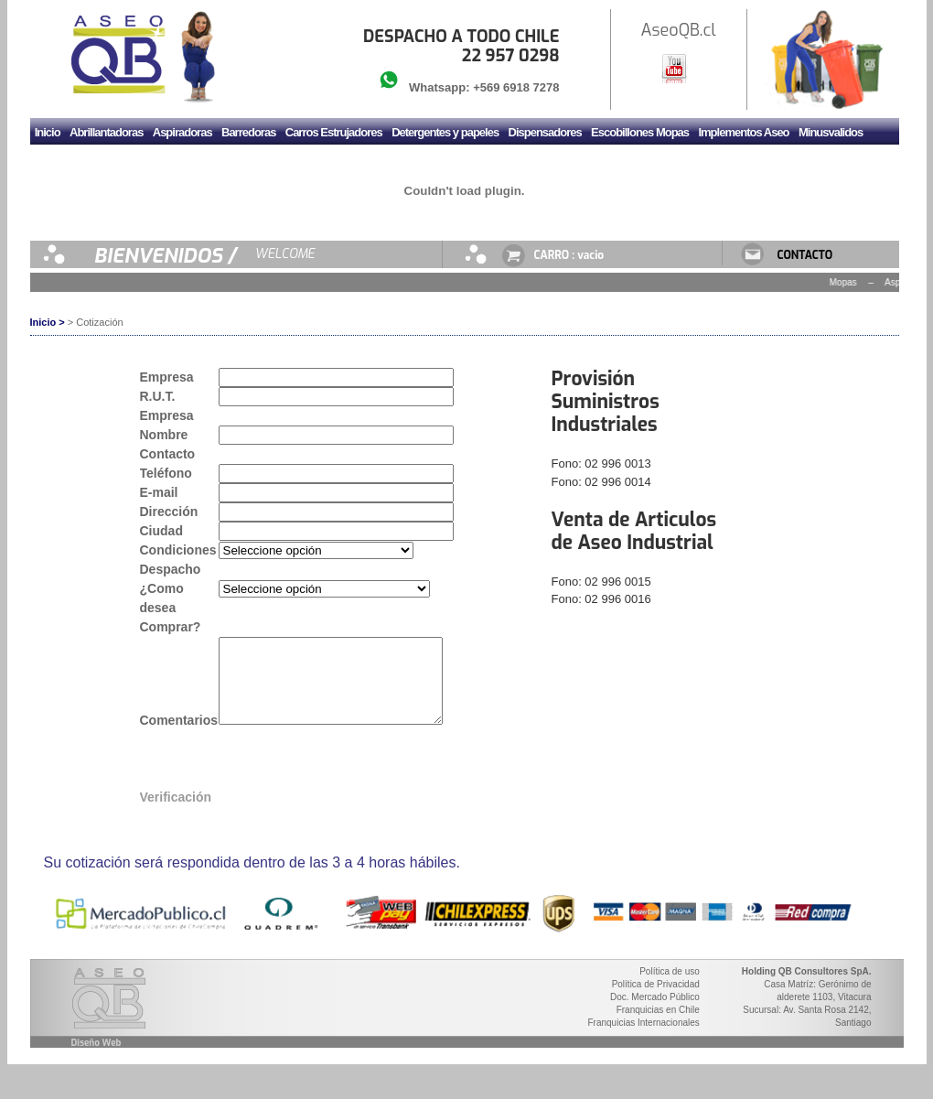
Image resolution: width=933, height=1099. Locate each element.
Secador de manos (242, 162)
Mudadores (62, 162)
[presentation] (358, 782)
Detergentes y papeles (445, 132)
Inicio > (47, 322)
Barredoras (248, 132)
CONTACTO (805, 255)
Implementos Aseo (743, 132)
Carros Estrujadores (333, 132)
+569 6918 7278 (516, 87)
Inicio (47, 132)
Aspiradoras (182, 132)
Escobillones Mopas (640, 132)
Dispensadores (545, 132)
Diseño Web (96, 1059)
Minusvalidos (831, 132)
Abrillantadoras (106, 132)
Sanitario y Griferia (143, 162)
